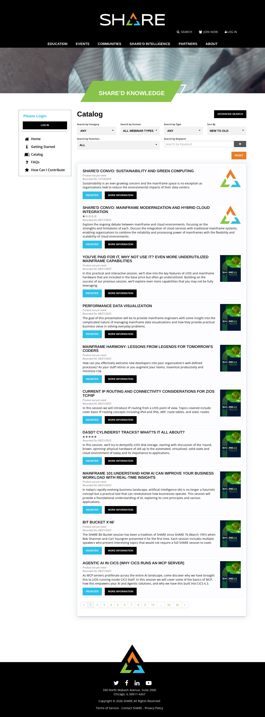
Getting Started (39, 146)
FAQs (32, 162)
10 (152, 605)
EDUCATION (57, 44)
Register (92, 195)
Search (184, 32)
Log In (232, 32)
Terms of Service (107, 708)
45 (169, 605)
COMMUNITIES (109, 44)
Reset (239, 155)
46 (177, 605)
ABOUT (212, 44)
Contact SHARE (132, 708)
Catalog (33, 154)
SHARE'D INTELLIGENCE (150, 44)
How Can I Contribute (44, 170)
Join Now (208, 32)
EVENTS (82, 44)
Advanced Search (230, 114)
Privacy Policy (154, 708)
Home (32, 139)
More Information (120, 195)
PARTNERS (188, 44)
